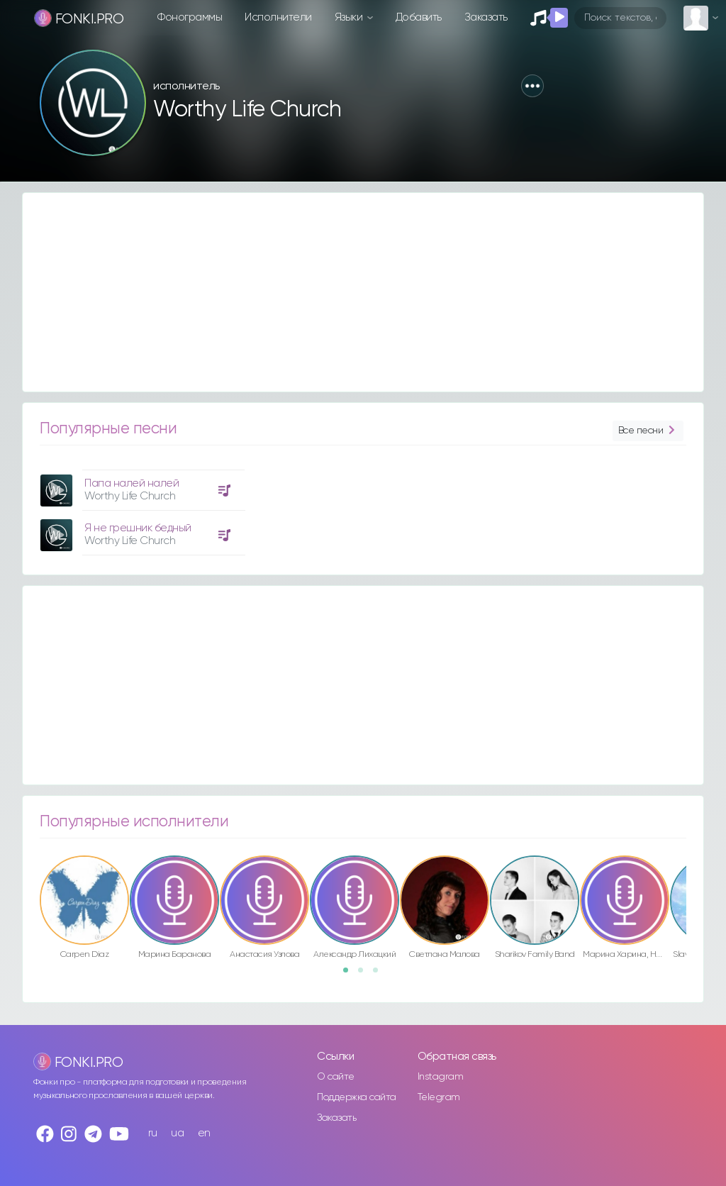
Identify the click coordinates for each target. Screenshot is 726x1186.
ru (152, 1133)
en (204, 1133)
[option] (140, 507)
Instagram (441, 1077)
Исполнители (278, 17)
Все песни (648, 430)
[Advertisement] (363, 292)
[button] (532, 85)
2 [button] (365, 975)
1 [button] (350, 975)
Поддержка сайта (356, 1097)
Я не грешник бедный (137, 528)
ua (177, 1133)
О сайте (335, 1077)
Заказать (486, 17)
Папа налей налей (131, 483)
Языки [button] (350, 17)
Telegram (439, 1097)
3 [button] (380, 975)
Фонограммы (189, 17)
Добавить (419, 17)
